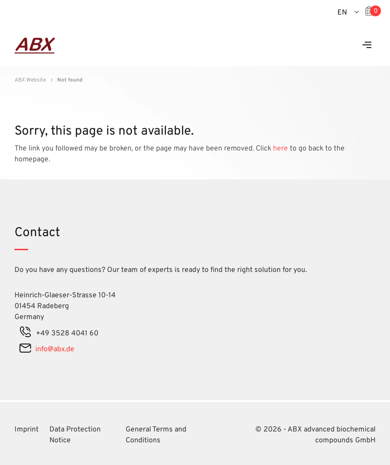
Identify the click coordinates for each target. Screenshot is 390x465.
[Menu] (366, 45)
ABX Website (30, 80)
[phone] (25, 333)
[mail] (25, 349)
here (281, 148)
